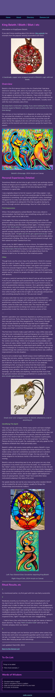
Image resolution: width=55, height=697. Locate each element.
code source (27, 695)
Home (8, 17)
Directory (30, 17)
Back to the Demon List (11, 649)
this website (40, 33)
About (18, 17)
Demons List (44, 17)
